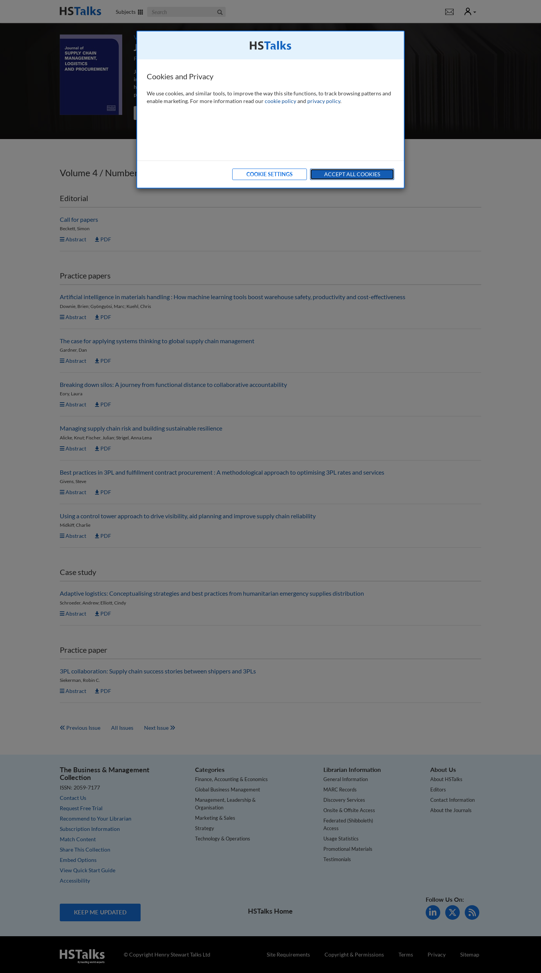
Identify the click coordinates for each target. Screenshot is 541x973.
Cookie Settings (269, 174)
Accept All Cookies (352, 174)
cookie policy (280, 101)
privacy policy (323, 101)
